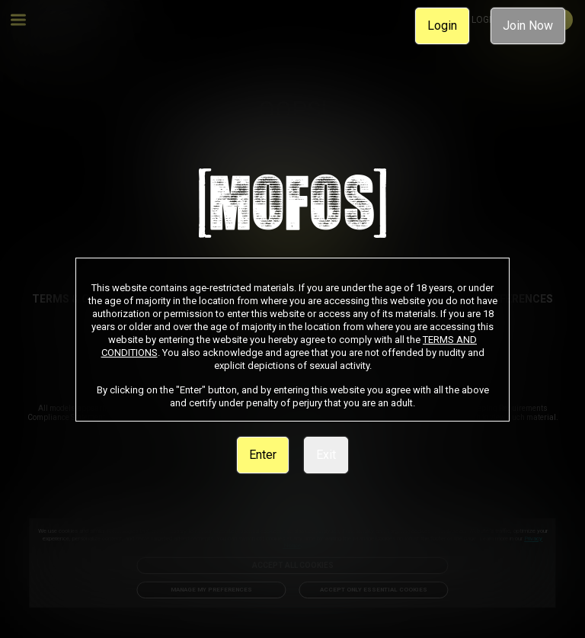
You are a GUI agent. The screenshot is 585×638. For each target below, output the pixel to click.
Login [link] (442, 25)
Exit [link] (326, 454)
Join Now (528, 25)
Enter (263, 454)
